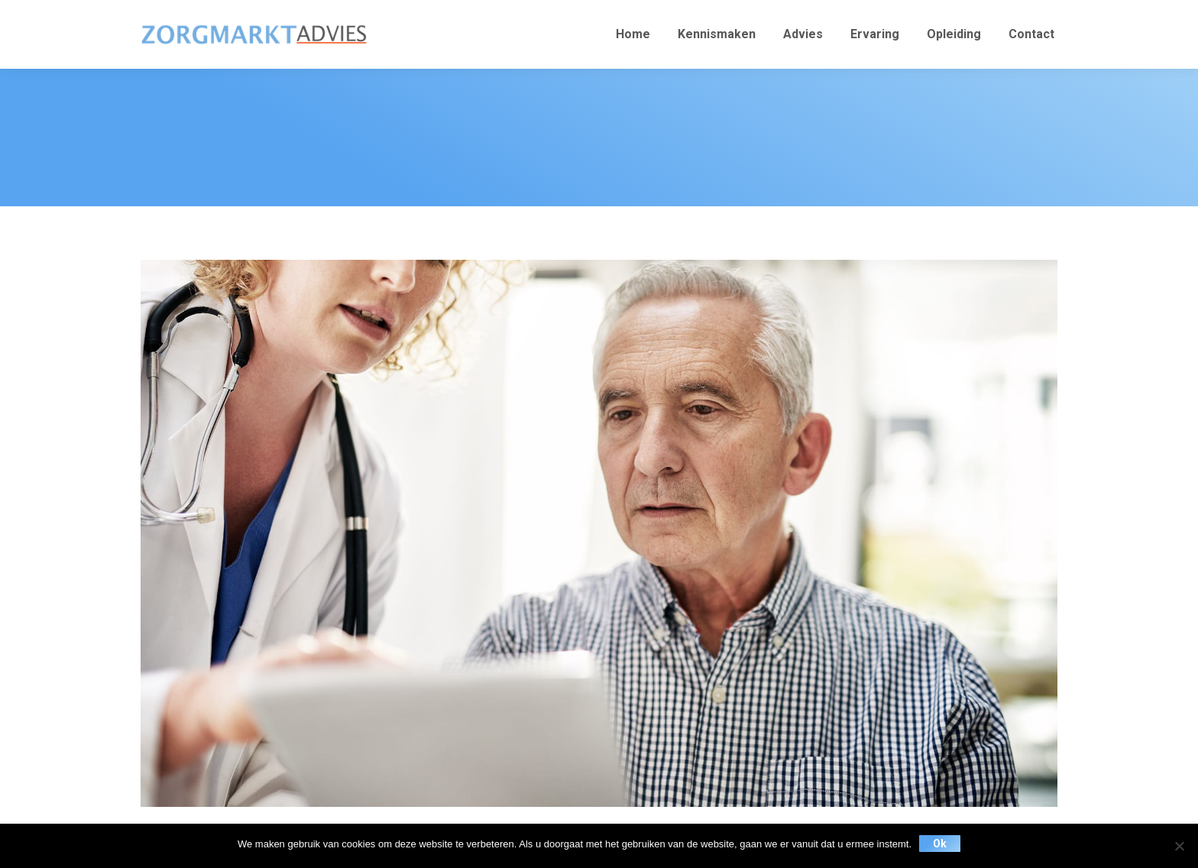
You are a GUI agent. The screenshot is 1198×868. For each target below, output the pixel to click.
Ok (940, 843)
